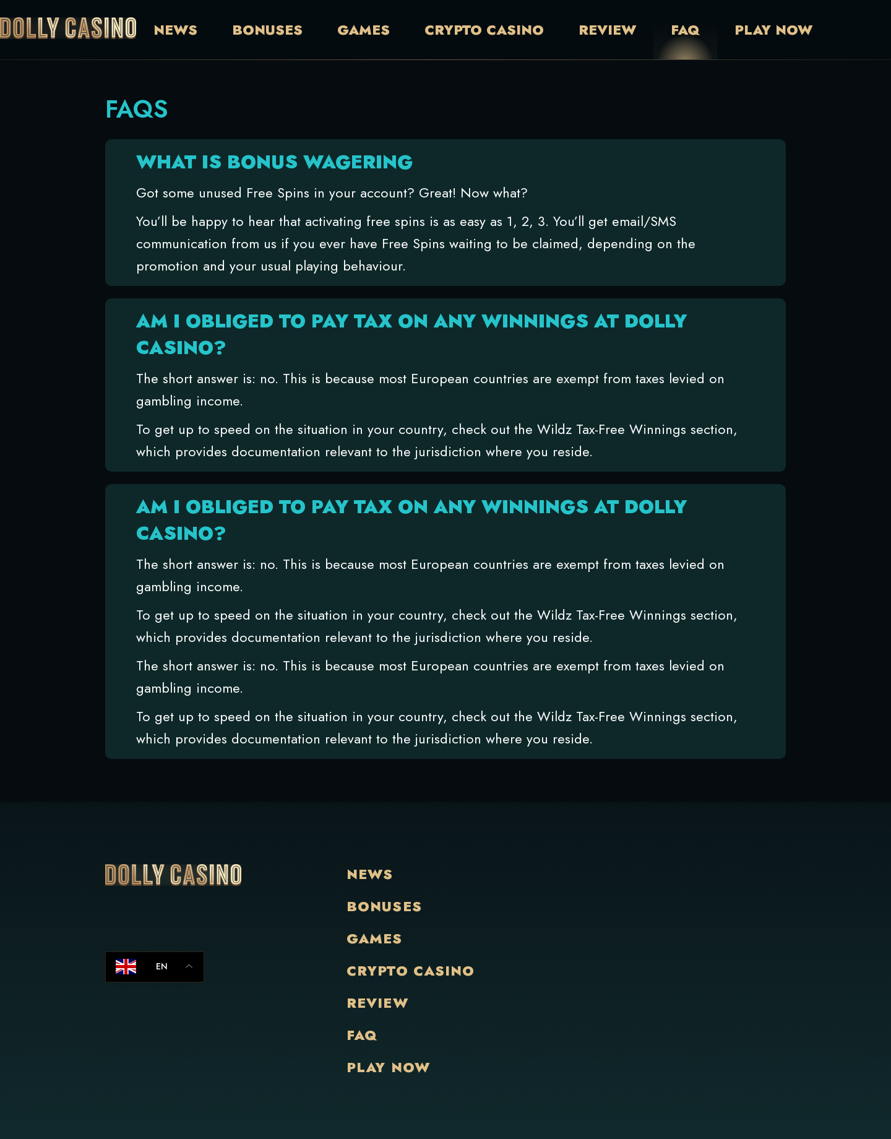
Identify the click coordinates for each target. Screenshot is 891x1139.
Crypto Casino (484, 30)
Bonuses (267, 30)
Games (363, 30)
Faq (685, 30)
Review (607, 30)
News (175, 30)
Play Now (773, 30)
